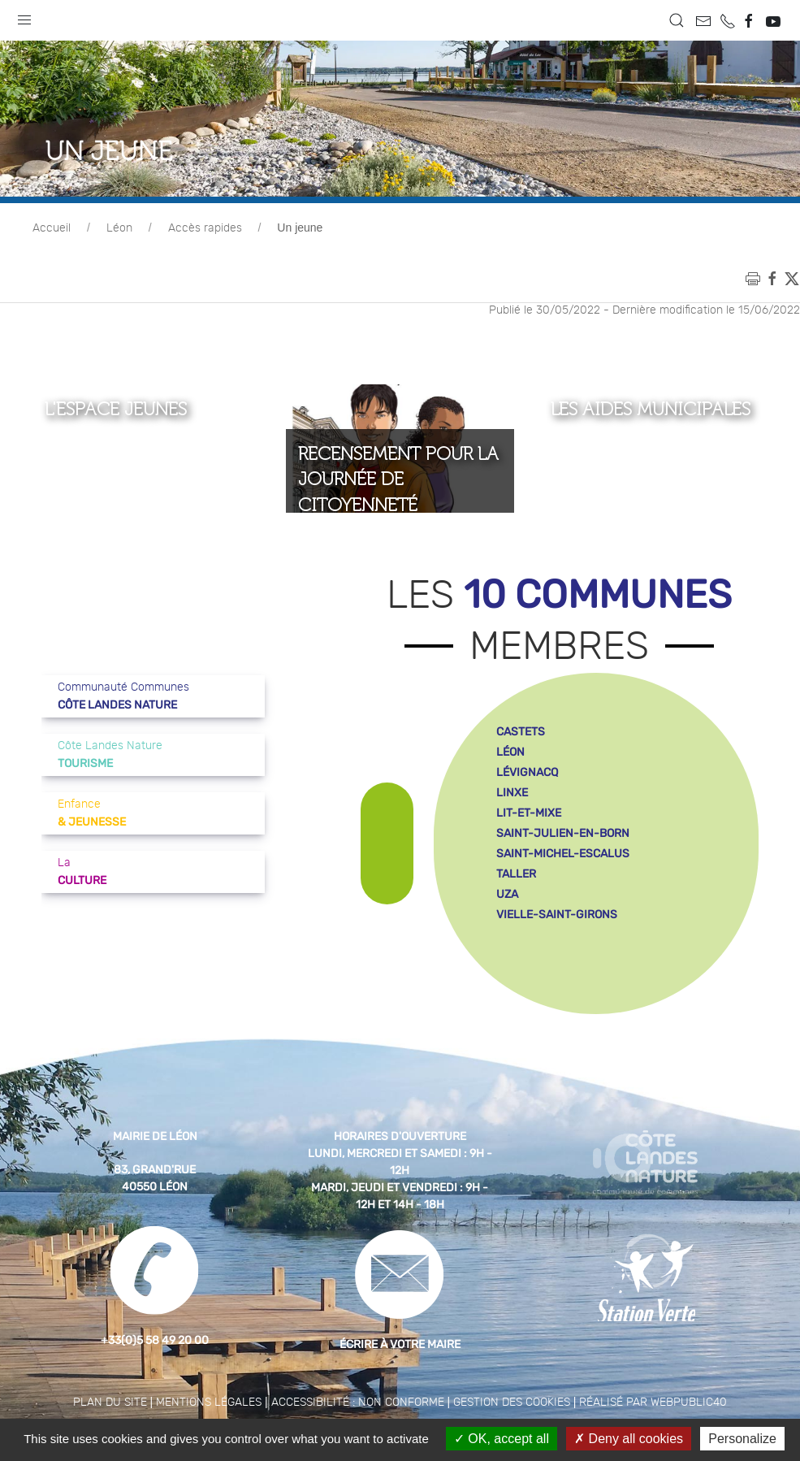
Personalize (742, 1439)
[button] (24, 16)
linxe (512, 793)
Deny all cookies (628, 1439)
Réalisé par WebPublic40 (653, 1402)
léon (510, 752)
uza (507, 894)
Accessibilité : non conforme (357, 1402)
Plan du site (110, 1402)
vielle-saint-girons (556, 914)
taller (516, 874)
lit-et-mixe (528, 813)
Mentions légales (209, 1402)
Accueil (51, 228)
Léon (119, 228)
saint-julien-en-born (562, 833)
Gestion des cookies (511, 1402)
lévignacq (527, 772)
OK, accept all (501, 1439)
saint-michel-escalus (562, 854)
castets (520, 732)
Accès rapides (205, 228)
